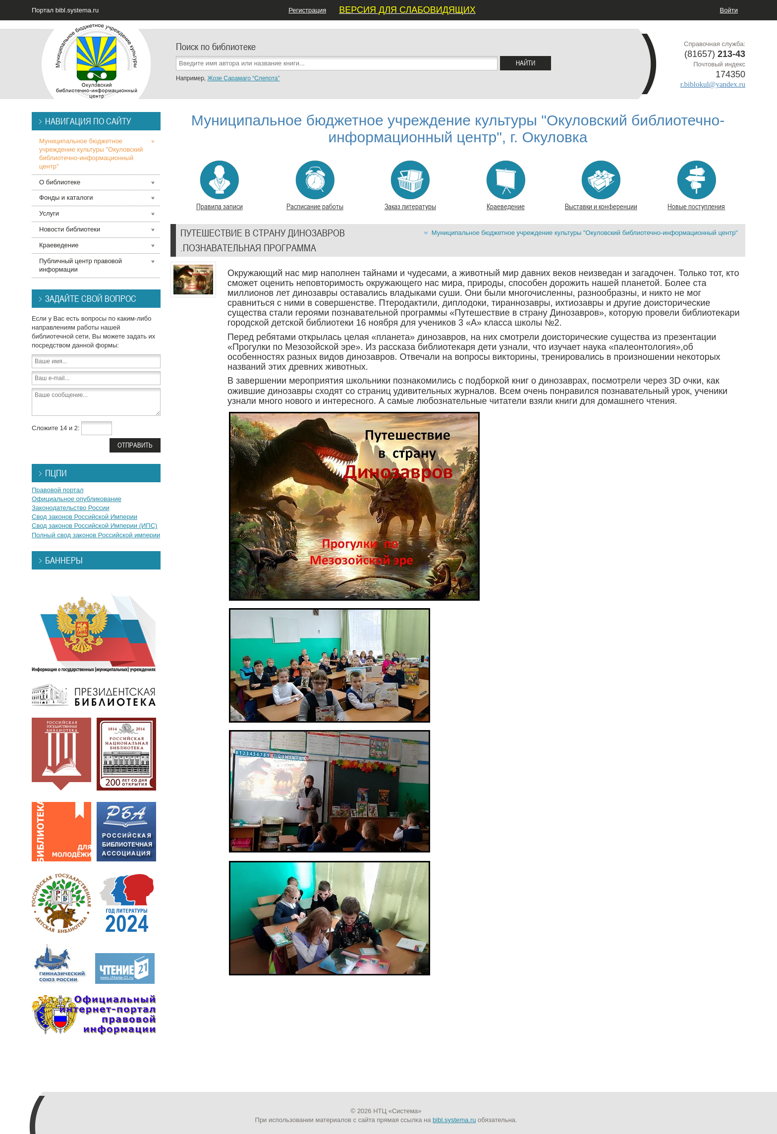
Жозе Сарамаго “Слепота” (243, 78)
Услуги (49, 213)
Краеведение (505, 186)
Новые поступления (696, 186)
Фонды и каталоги (66, 197)
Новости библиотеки (69, 229)
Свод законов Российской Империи (84, 516)
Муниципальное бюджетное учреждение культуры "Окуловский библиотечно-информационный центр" (585, 232)
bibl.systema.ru (454, 1120)
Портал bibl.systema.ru (65, 10)
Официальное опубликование (76, 499)
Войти (729, 10)
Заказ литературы (410, 186)
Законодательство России (71, 507)
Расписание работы (314, 186)
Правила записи (219, 186)
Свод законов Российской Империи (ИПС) (94, 525)
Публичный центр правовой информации (80, 265)
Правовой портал (58, 490)
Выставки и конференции (601, 186)
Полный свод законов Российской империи (96, 535)
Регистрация (307, 10)
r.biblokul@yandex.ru (712, 84)
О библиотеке (59, 182)
